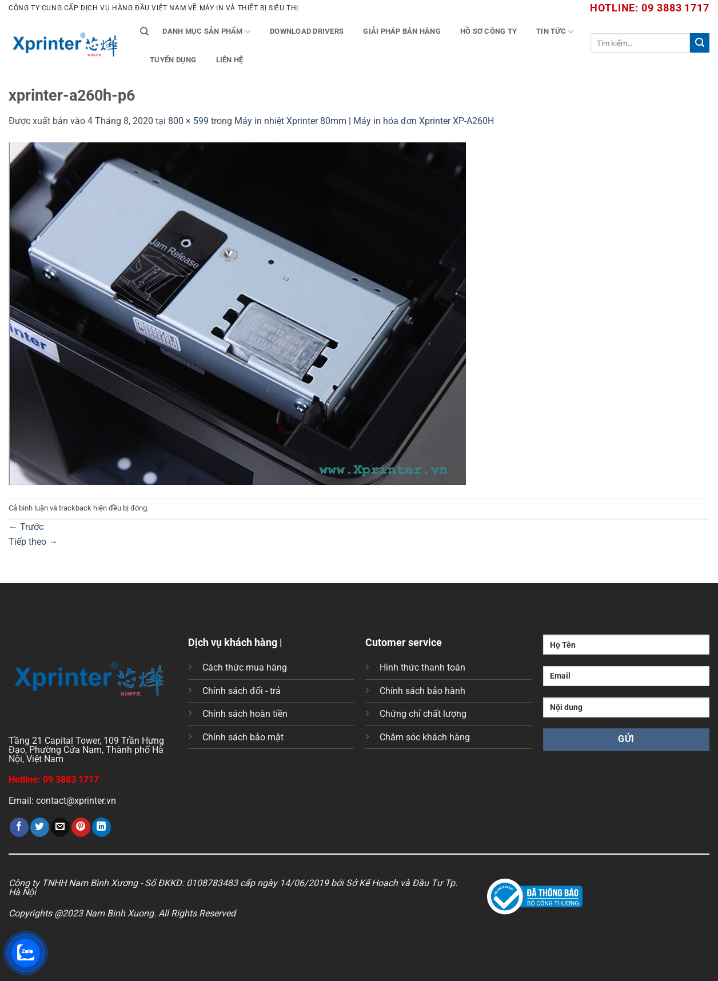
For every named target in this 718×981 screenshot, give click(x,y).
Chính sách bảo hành (422, 690)
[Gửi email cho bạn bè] (60, 827)
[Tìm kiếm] (144, 31)
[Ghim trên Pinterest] (80, 827)
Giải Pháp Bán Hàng (402, 31)
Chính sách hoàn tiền (245, 713)
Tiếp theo (33, 541)
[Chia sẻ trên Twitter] (39, 827)
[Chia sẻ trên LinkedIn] (101, 827)
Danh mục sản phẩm (206, 31)
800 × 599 (188, 120)
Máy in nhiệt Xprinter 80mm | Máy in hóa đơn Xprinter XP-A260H (364, 120)
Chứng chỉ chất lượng (423, 713)
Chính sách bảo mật (243, 737)
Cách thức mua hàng (244, 667)
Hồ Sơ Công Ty (488, 31)
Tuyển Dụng (173, 59)
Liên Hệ (230, 59)
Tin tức (554, 31)
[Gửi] (699, 43)
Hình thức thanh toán (422, 667)
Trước (26, 526)
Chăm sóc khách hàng (425, 737)
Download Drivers (307, 31)
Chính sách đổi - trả (241, 690)
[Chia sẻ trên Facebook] (19, 827)
